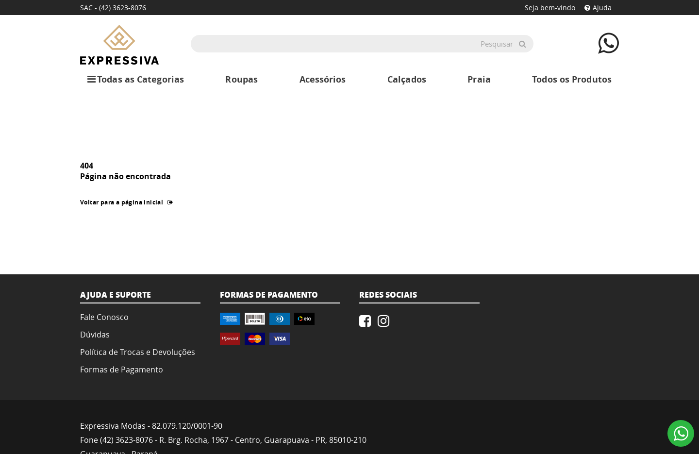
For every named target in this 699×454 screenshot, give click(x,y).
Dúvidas (95, 334)
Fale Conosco (104, 317)
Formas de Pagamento (121, 369)
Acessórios (323, 79)
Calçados (406, 79)
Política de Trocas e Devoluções (137, 352)
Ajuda (598, 7)
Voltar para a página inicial (126, 202)
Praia (479, 79)
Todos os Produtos (572, 79)
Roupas (241, 79)
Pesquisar (497, 44)
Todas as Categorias (135, 79)
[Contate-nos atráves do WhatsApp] (608, 43)
